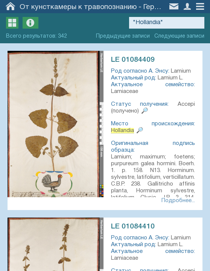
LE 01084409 (133, 59)
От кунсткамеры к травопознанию (78, 7)
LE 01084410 (133, 226)
